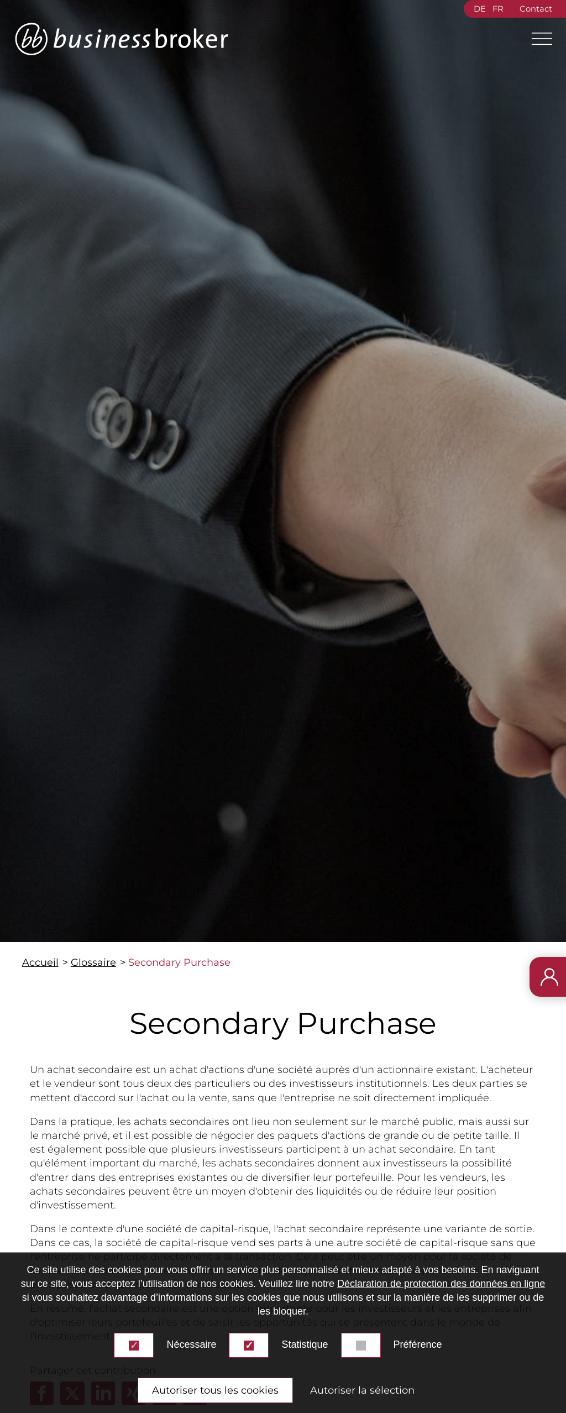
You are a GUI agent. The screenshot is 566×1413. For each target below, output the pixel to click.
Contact (536, 9)
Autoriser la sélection (362, 1390)
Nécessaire (191, 1344)
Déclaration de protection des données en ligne (441, 1283)
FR (498, 9)
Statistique (304, 1344)
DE (480, 9)
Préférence (418, 1344)
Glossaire (93, 962)
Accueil (40, 962)
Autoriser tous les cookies (215, 1390)
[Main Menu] (537, 39)
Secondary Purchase (179, 962)
